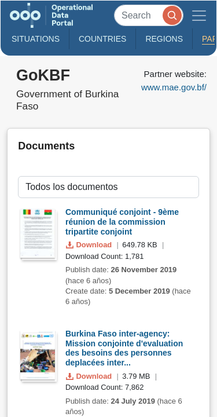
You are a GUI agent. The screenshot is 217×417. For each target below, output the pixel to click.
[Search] (148, 15)
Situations (36, 38)
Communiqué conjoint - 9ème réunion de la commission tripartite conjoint (122, 221)
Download (90, 244)
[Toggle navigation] (199, 15)
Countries (102, 38)
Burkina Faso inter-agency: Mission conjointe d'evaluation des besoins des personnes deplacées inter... (124, 348)
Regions (164, 38)
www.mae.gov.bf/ (174, 87)
